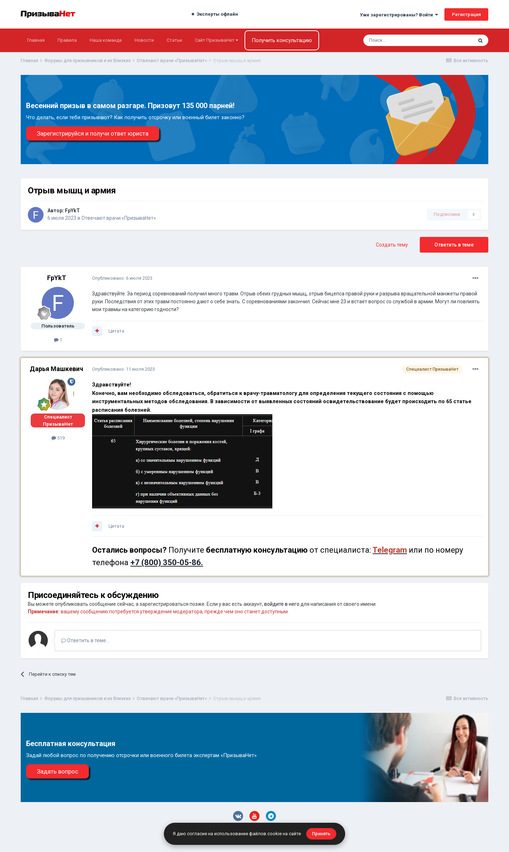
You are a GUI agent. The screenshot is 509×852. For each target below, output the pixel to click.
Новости (144, 40)
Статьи (174, 40)
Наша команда (106, 40)
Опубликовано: (122, 278)
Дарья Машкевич (56, 368)
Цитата (116, 331)
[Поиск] (398, 40)
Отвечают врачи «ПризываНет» (118, 218)
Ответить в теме (454, 245)
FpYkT (72, 210)
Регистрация (466, 14)
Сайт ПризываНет (216, 40)
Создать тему (392, 245)
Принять (321, 833)
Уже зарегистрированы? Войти (399, 14)
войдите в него (281, 604)
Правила (67, 40)
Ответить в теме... (85, 640)
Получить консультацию (282, 40)
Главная (36, 40)
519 (58, 438)
